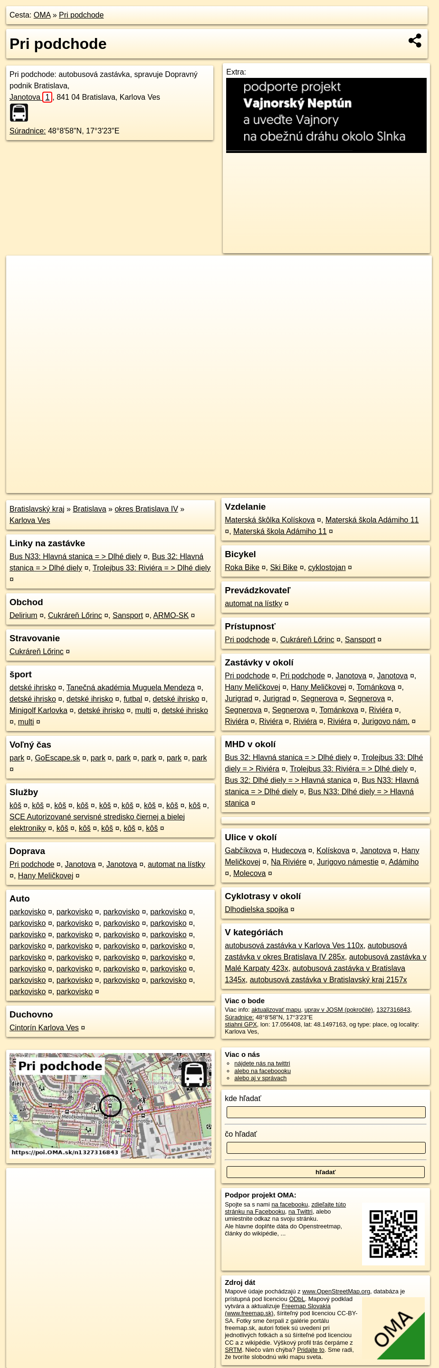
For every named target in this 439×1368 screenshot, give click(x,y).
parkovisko (28, 912)
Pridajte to (310, 1349)
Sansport (128, 615)
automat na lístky (176, 864)
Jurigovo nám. (386, 721)
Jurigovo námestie (348, 862)
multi (143, 710)
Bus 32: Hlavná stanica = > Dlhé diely (288, 757)
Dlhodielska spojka (256, 909)
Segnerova (319, 698)
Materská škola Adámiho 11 (372, 520)
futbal (133, 699)
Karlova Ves (30, 520)
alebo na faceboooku (262, 1070)
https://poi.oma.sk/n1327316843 (389, 486)
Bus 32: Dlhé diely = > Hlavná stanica (288, 780)
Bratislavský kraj (37, 509)
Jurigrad (238, 698)
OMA (42, 15)
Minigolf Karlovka (38, 710)
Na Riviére (288, 862)
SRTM (233, 1349)
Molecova (249, 873)
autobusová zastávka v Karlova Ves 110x (294, 945)
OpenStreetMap (268, 486)
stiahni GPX (241, 1024)
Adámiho (404, 862)
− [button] (22, 286)
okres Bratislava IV (146, 509)
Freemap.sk (317, 486)
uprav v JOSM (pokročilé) (339, 1009)
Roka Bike (242, 567)
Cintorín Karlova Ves (44, 1028)
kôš (15, 805)
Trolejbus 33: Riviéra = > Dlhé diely (151, 568)
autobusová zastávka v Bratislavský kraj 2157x (328, 980)
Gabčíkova (243, 850)
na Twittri (300, 1211)
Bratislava (89, 509)
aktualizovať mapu (276, 1009)
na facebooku (289, 1204)
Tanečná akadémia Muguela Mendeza (131, 688)
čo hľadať (241, 1134)
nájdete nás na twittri (262, 1063)
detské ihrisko (33, 688)
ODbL (297, 1298)
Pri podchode (81, 15)
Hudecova (289, 850)
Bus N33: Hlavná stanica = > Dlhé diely (75, 556)
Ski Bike (283, 567)
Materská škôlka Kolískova (270, 520)
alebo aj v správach (260, 1078)
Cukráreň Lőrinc (75, 615)
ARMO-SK (171, 615)
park (17, 758)
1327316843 (393, 1009)
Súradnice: (28, 131)
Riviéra (380, 710)
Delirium (24, 615)
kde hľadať (243, 1098)
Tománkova (375, 687)
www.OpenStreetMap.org (336, 1291)
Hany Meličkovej (45, 876)
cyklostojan (326, 567)
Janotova (31, 97)
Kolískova (332, 850)
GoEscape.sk (57, 758)
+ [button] (22, 272)
